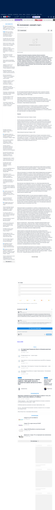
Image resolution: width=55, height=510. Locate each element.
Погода (20, 14)
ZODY (38, 14)
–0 (51, 318)
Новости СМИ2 (20, 341)
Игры (41, 14)
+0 (48, 318)
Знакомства (15, 14)
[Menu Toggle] (1, 17)
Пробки (22, 17)
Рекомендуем (35, 393)
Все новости (9, 24)
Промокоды (10, 14)
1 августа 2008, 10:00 (20, 27)
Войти (21, 334)
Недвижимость (4, 14)
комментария (22, 30)
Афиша (24, 14)
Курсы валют (33, 14)
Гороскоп (28, 14)
